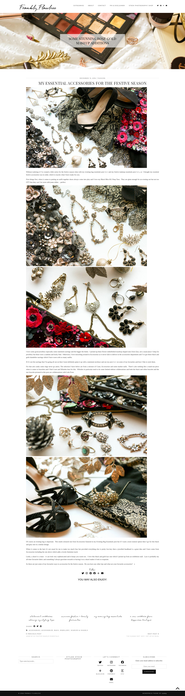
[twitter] (100, 663)
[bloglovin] (100, 672)
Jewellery (65, 630)
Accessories (34, 630)
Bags (56, 630)
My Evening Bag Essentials (108, 616)
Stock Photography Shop (141, 5)
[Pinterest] (161, 5)
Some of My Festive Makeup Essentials (42, 635)
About (91, 5)
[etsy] (122, 672)
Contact (102, 5)
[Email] (166, 5)
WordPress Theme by (155, 693)
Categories (78, 5)
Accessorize (47, 630)
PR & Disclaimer (117, 5)
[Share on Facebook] (34, 626)
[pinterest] (111, 672)
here (138, 172)
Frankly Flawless (38, 7)
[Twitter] (158, 5)
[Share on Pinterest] (40, 626)
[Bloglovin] (163, 5)
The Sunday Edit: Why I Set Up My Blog (142, 635)
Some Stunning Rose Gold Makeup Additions (92, 40)
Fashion (101, 78)
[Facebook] (94, 573)
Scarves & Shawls (79, 630)
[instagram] (111, 663)
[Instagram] (87, 573)
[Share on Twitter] (37, 626)
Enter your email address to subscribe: (149, 661)
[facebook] (122, 663)
